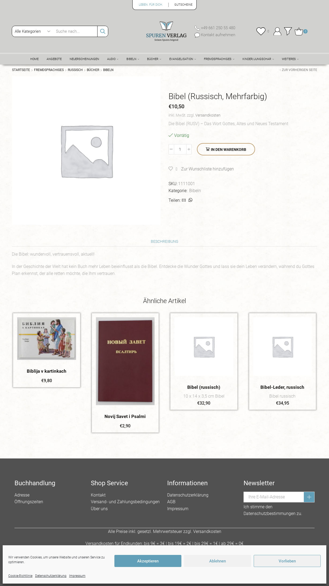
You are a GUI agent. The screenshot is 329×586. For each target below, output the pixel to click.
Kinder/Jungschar (258, 59)
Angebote (54, 59)
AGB (171, 501)
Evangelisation (182, 59)
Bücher (154, 59)
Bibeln (132, 59)
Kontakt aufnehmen (217, 34)
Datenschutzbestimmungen (270, 513)
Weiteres (290, 59)
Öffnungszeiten (28, 501)
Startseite (21, 70)
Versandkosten (207, 115)
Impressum (177, 508)
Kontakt (98, 495)
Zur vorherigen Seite (299, 70)
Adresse (21, 495)
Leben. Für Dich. (151, 4)
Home (34, 59)
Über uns (99, 508)
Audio (112, 59)
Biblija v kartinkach (46, 371)
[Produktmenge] (180, 149)
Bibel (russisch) (203, 387)
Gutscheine (183, 4)
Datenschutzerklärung (187, 495)
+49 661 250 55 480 (217, 27)
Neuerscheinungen (84, 59)
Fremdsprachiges (219, 59)
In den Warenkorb (228, 149)
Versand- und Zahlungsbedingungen (125, 501)
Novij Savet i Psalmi (125, 416)
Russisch (75, 70)
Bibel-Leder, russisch (282, 387)
